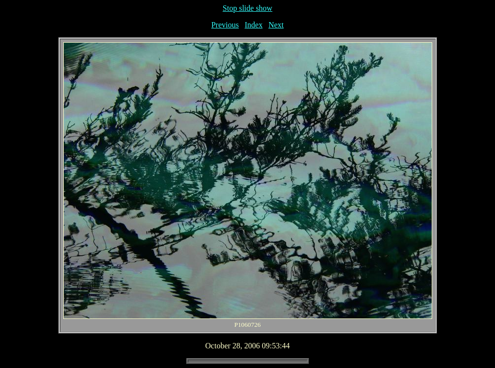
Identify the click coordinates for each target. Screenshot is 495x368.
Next (276, 25)
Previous (225, 25)
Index (253, 25)
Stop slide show (247, 8)
